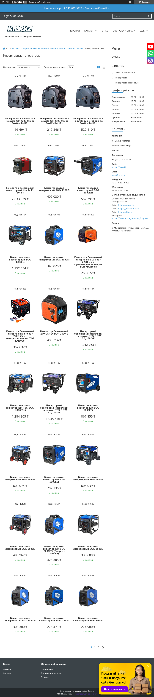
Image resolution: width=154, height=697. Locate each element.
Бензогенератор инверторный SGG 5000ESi (54, 479)
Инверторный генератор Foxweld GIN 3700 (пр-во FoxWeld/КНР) (88, 121)
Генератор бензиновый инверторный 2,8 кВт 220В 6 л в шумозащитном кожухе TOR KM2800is (88, 262)
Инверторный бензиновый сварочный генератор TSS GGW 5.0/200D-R (54, 409)
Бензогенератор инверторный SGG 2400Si (20, 619)
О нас (105, 30)
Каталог (89, 30)
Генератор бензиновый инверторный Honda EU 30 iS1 (20, 190)
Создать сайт (35, 2)
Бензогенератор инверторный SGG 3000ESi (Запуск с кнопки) (54, 550)
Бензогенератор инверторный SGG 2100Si (54, 619)
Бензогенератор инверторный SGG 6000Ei (88, 478)
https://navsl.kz (120, 167)
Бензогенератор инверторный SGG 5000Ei (20, 547)
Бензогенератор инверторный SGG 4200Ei (54, 189)
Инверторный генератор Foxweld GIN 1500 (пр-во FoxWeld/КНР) (54, 121)
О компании (47, 669)
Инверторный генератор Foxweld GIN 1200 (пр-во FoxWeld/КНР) (20, 121)
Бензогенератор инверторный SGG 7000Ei (20, 478)
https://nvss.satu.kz (128, 208)
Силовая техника (40, 48)
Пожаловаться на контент (85, 694)
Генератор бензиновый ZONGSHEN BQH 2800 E (54, 332)
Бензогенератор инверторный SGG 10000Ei (20, 259)
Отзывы (116, 57)
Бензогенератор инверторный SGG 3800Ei (88, 547)
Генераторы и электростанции (67, 48)
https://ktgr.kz (125, 212)
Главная (75, 30)
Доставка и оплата (124, 30)
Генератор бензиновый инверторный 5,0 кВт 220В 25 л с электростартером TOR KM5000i (20, 336)
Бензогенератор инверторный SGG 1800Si (88, 619)
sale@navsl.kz (119, 175)
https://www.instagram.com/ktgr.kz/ (130, 218)
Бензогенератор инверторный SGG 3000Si (54, 258)
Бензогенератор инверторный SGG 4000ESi (88, 190)
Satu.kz (91, 691)
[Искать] (147, 16)
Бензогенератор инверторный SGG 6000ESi (88, 407)
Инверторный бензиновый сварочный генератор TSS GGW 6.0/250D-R (88, 335)
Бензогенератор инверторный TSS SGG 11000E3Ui (20, 407)
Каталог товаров (20, 48)
